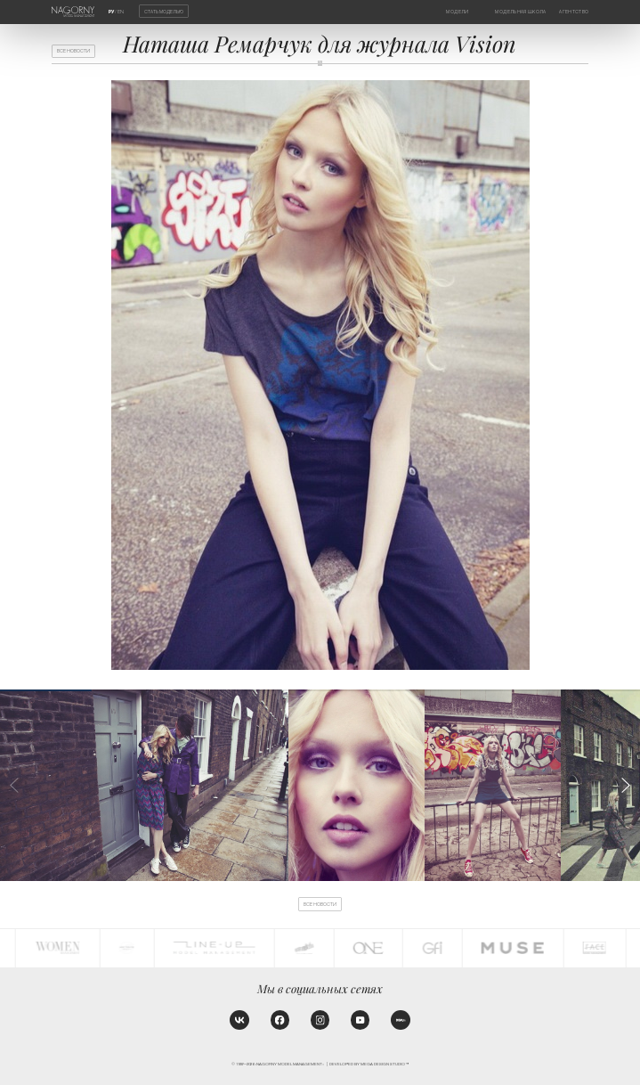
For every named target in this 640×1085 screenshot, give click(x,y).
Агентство (573, 11)
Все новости (73, 50)
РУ (111, 11)
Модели (457, 11)
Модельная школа (520, 11)
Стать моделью (163, 10)
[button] (625, 785)
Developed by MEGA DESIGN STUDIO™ (369, 1064)
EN (120, 11)
